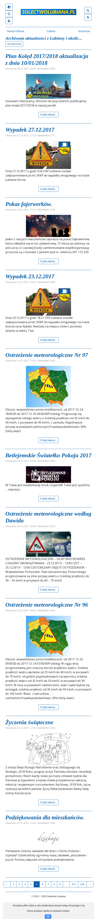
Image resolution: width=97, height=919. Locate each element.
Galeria (51, 31)
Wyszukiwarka (14, 44)
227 (74, 884)
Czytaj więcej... (48, 114)
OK (48, 916)
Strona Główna (15, 31)
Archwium (84, 31)
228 (82, 884)
